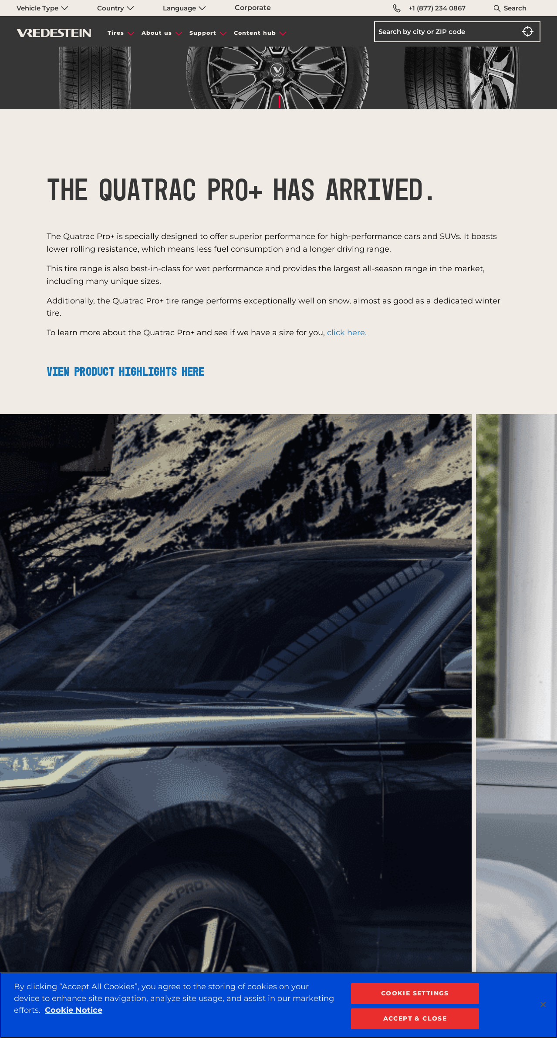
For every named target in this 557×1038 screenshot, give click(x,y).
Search (515, 8)
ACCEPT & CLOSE (415, 1018)
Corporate (253, 7)
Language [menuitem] (184, 8)
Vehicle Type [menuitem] (42, 8)
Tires (116, 33)
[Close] (543, 1004)
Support (202, 33)
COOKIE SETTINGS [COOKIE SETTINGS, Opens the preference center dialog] (415, 993)
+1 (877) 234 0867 (429, 8)
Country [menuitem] (115, 8)
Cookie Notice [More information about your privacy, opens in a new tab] (73, 1010)
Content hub (255, 33)
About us (157, 33)
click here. (347, 332)
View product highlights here (126, 372)
